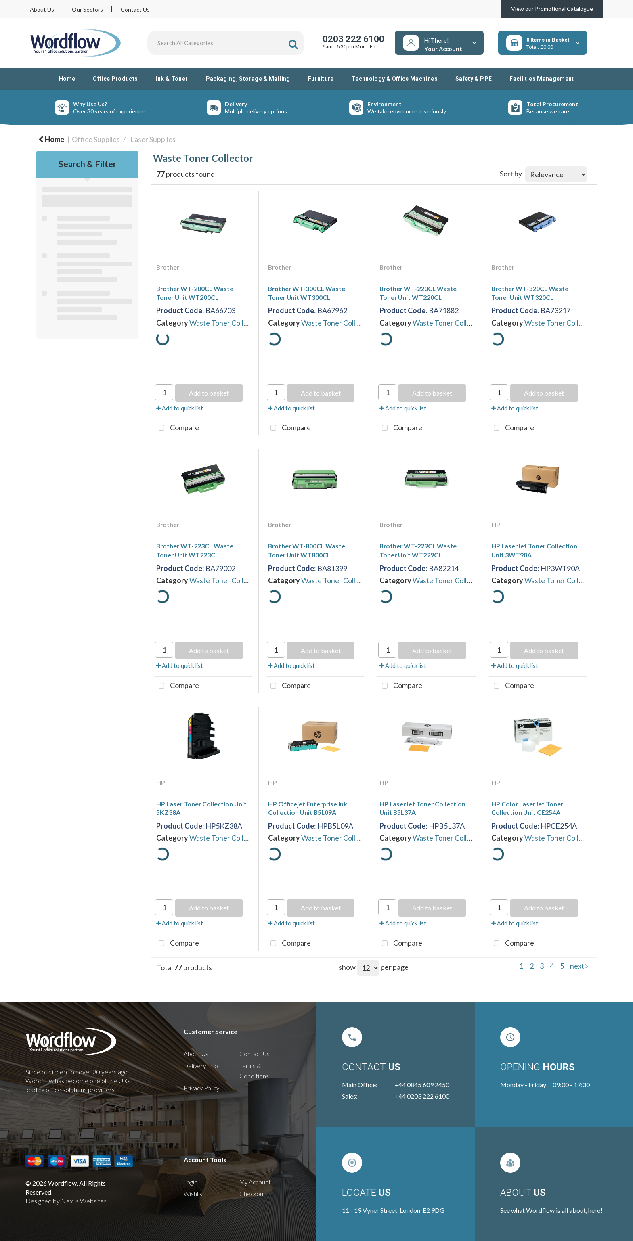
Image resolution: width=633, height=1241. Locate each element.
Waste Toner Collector (225, 322)
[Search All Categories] (226, 43)
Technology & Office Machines (395, 78)
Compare (176, 428)
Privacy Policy (201, 1088)
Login (190, 1182)
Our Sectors (87, 9)
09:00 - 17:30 (571, 1084)
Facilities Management (541, 78)
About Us (42, 9)
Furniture (321, 78)
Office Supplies (96, 139)
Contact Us (135, 9)
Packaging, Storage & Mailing (248, 78)
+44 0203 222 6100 (421, 1096)
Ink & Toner (172, 78)
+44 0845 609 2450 (421, 1084)
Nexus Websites (84, 1201)
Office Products (115, 78)
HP (495, 524)
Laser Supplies (153, 139)
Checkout (252, 1193)
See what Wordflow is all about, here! (551, 1210)
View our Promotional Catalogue (552, 8)
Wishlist (194, 1193)
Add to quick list (179, 408)
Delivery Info (201, 1065)
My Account (255, 1182)
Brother (167, 267)
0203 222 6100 (353, 39)
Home (67, 78)
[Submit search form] (293, 44)
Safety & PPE (473, 78)
